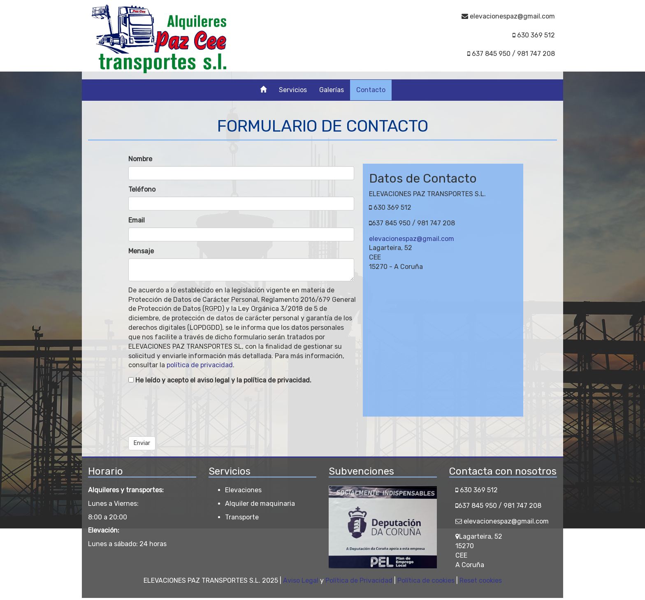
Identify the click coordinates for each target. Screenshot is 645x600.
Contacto (370, 90)
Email (136, 220)
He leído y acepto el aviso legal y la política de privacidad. (219, 380)
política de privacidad (200, 365)
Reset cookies (480, 580)
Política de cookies (426, 580)
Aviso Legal (300, 580)
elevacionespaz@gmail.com (411, 239)
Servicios (293, 90)
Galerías (331, 90)
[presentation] (190, 409)
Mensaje (141, 251)
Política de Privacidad (358, 580)
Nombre (140, 159)
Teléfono (141, 189)
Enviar (142, 443)
